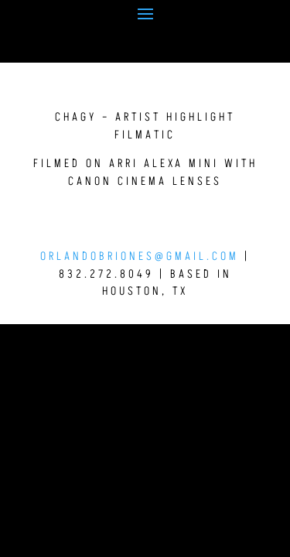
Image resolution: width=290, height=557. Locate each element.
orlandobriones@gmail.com (139, 256)
